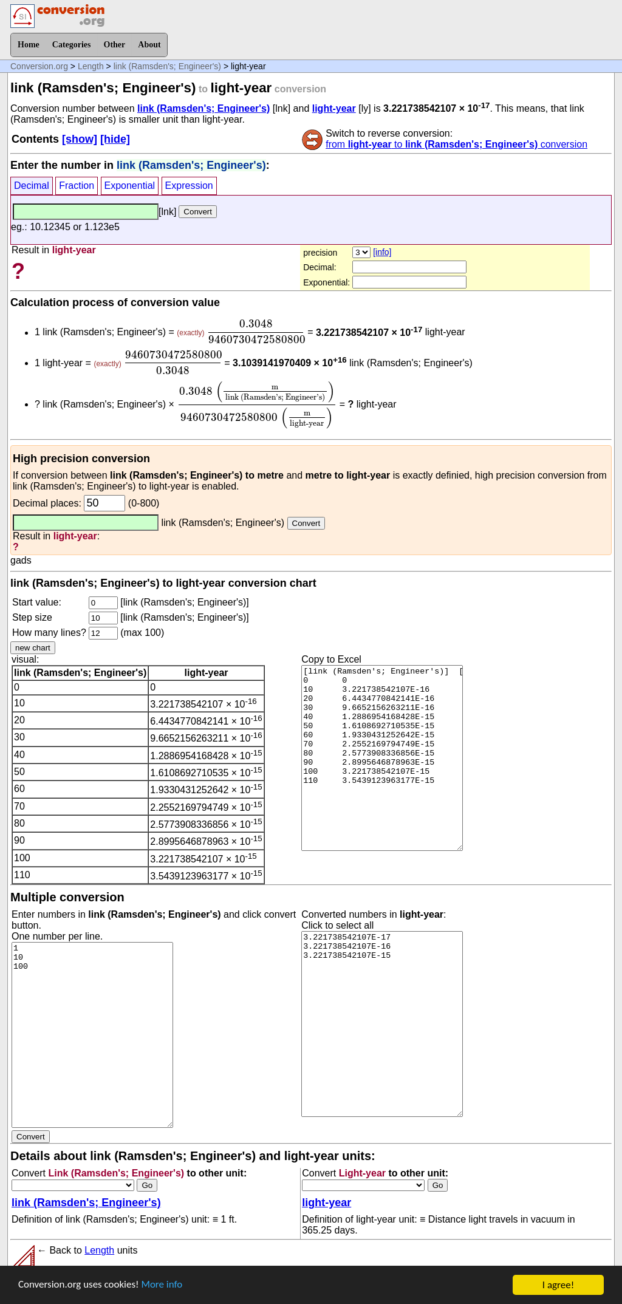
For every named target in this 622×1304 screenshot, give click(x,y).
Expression (189, 185)
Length (91, 66)
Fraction (76, 185)
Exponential (130, 185)
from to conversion (456, 144)
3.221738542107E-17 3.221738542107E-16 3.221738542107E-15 (382, 1024)
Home (28, 44)
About (149, 44)
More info (162, 1285)
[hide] (115, 139)
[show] (79, 139)
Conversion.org (39, 66)
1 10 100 (92, 1035)
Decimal (31, 185)
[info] (382, 252)
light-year (334, 108)
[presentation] (256, 331)
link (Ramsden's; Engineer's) (167, 66)
